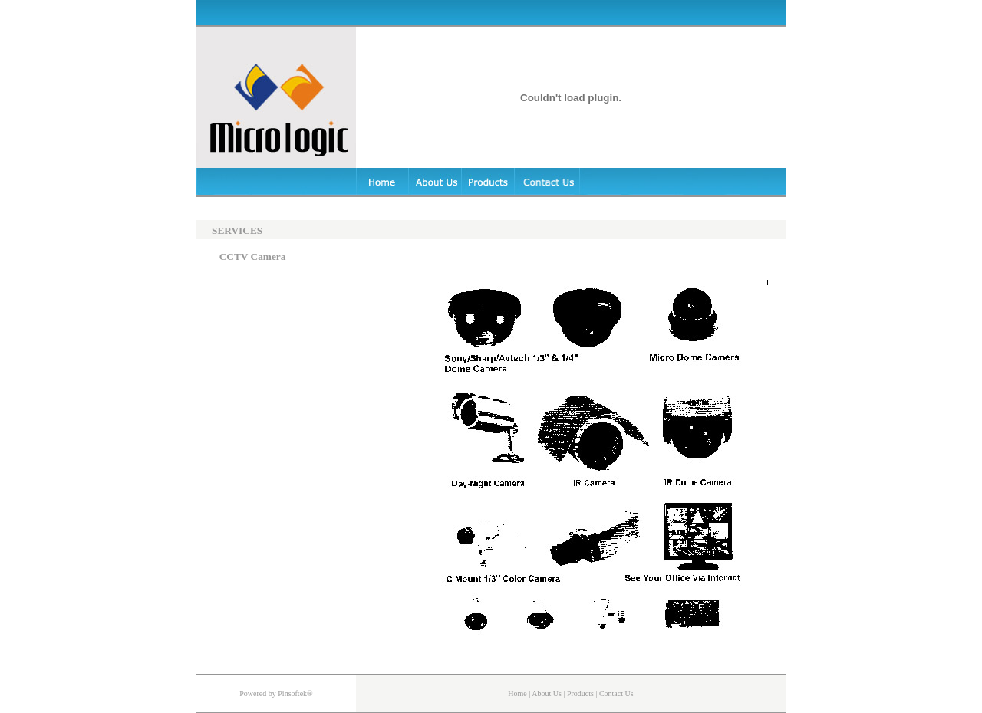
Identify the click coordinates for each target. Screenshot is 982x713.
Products (580, 693)
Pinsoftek (292, 693)
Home (517, 693)
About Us (547, 693)
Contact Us (616, 693)
